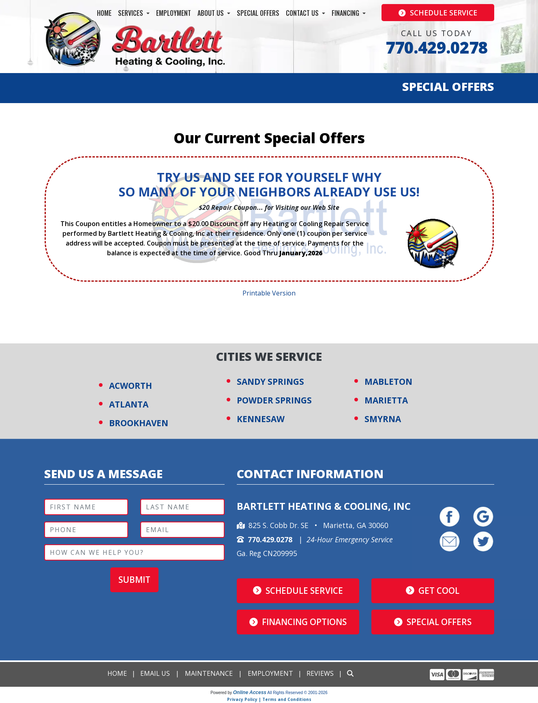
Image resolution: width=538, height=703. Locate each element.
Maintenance (209, 673)
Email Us (155, 673)
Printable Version (269, 293)
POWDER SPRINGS (274, 400)
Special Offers (258, 13)
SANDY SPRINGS (270, 381)
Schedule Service (438, 12)
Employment (173, 13)
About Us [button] (211, 13)
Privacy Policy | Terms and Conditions (269, 699)
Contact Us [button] (303, 13)
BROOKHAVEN (139, 423)
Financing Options (298, 622)
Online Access (249, 692)
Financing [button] (346, 13)
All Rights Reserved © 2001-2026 (297, 692)
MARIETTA (386, 400)
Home (104, 13)
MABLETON (388, 381)
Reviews (320, 673)
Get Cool (432, 590)
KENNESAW (261, 419)
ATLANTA (128, 404)
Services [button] (131, 13)
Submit (134, 580)
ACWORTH (130, 385)
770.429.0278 (437, 47)
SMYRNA (382, 419)
